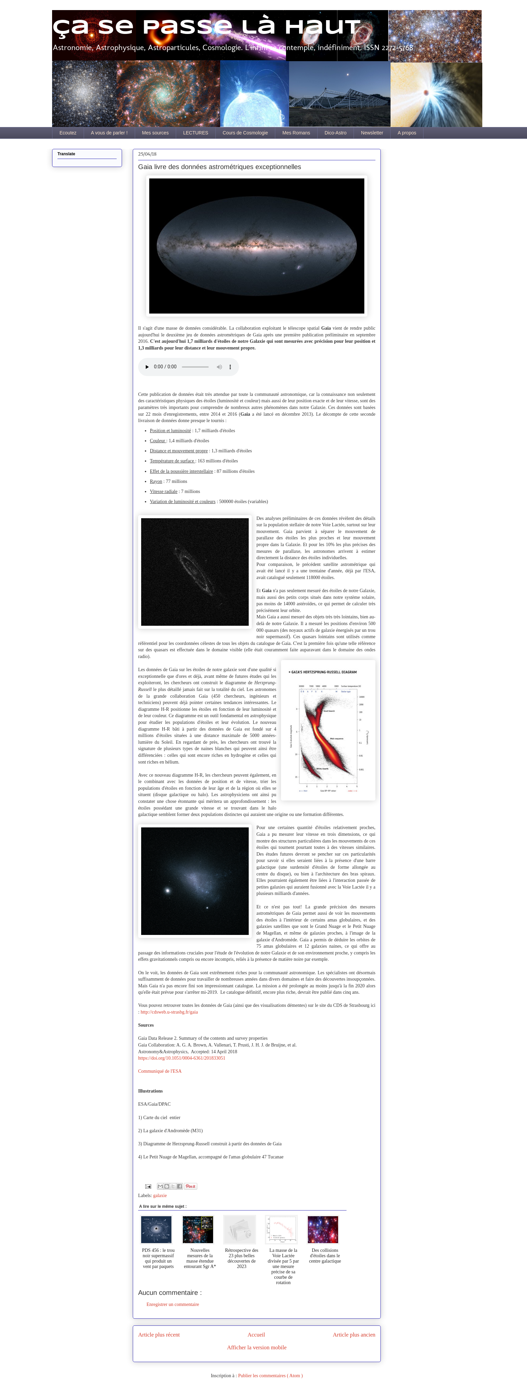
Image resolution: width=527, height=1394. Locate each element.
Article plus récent (159, 1334)
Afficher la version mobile (256, 1347)
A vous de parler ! (109, 132)
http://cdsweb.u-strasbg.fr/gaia (169, 1012)
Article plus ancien (354, 1334)
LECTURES (195, 132)
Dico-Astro (336, 132)
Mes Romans (296, 132)
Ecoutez (68, 132)
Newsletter (372, 132)
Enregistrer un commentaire (173, 1304)
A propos (407, 132)
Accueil (256, 1334)
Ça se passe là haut (206, 28)
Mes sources (155, 132)
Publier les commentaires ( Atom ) (270, 1375)
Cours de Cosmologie (245, 132)
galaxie (160, 1195)
